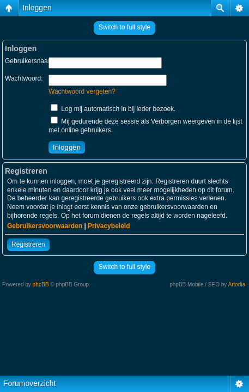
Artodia (237, 284)
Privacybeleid (109, 226)
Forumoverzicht (29, 383)
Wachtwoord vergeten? (82, 91)
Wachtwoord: (24, 78)
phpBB (41, 284)
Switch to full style (124, 27)
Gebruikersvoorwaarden (44, 226)
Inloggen (37, 7)
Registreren (28, 244)
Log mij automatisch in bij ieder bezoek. (113, 109)
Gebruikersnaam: (30, 61)
